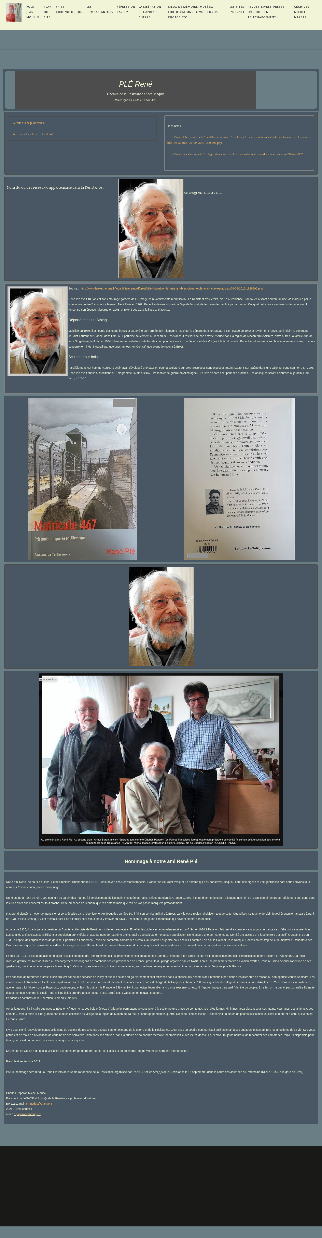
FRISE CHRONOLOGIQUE (69, 9)
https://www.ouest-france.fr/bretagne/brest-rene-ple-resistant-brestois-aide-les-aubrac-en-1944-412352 (235, 154)
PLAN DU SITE (48, 12)
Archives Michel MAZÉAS (301, 12)
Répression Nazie (125, 9)
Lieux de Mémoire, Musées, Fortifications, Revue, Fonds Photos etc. (193, 12)
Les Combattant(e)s (99, 9)
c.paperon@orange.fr (27, 1114)
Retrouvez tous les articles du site (33, 134)
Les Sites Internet (236, 9)
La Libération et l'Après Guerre (150, 12)
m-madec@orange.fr (39, 1103)
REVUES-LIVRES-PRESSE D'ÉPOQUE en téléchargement (266, 12)
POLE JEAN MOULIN (32, 12)
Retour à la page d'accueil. (28, 123)
